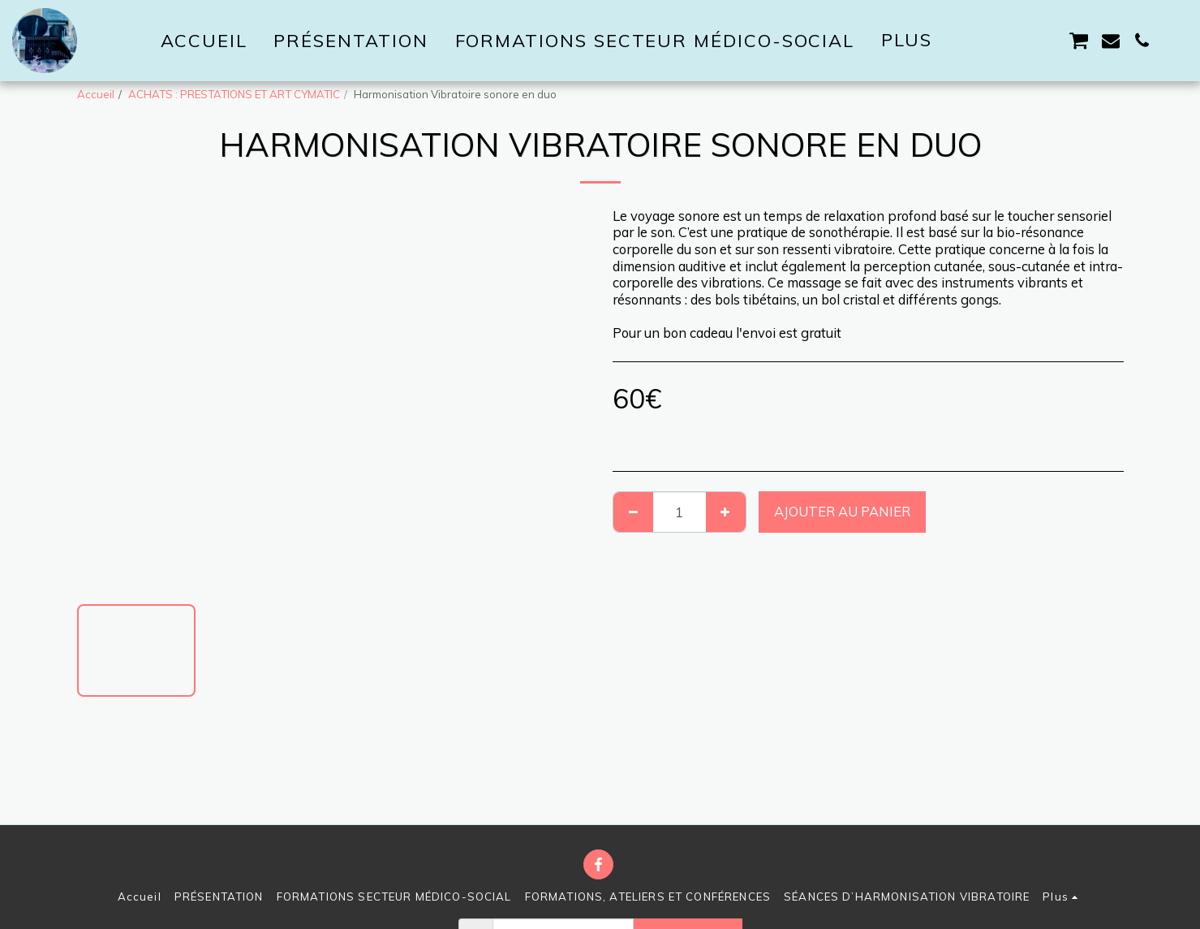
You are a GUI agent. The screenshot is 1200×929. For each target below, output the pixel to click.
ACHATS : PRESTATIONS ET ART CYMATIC (234, 94)
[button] (985, 41)
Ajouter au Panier (842, 511)
